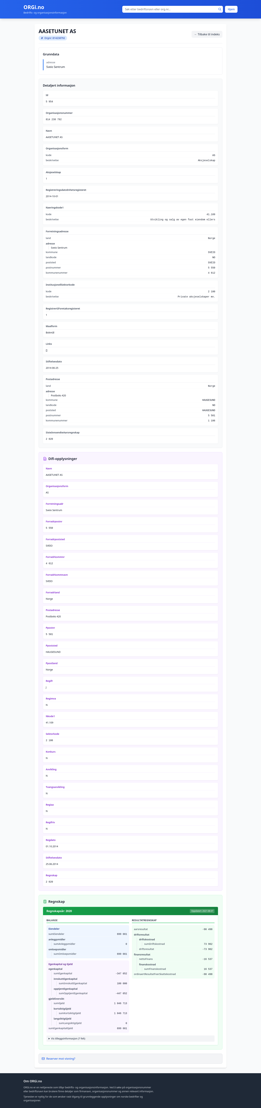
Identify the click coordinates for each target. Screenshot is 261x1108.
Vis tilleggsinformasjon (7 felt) (68, 1038)
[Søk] (220, 9)
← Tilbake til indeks (207, 34)
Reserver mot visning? (58, 1059)
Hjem (231, 9)
